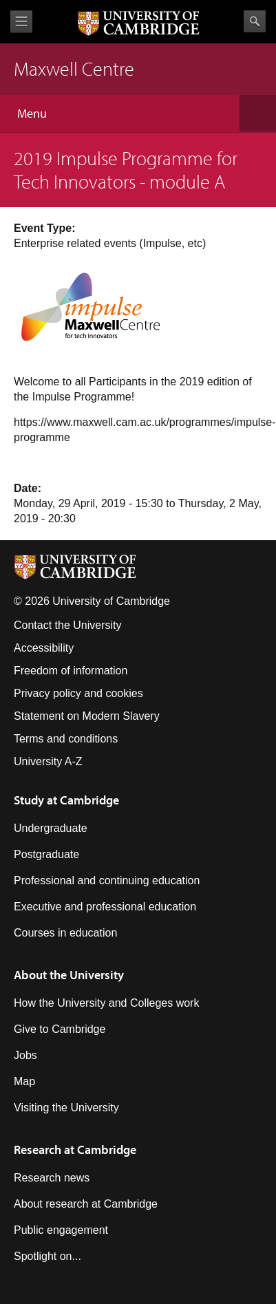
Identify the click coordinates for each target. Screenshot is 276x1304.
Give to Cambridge (59, 1029)
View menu (21, 21)
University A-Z (48, 761)
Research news (51, 1178)
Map (24, 1081)
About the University (69, 975)
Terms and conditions (66, 739)
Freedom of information (70, 670)
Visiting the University (66, 1107)
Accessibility (44, 648)
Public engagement (61, 1230)
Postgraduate (46, 854)
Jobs (25, 1055)
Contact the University (68, 625)
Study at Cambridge (66, 800)
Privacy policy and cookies (78, 693)
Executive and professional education (105, 906)
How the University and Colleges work (106, 1003)
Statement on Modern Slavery (87, 716)
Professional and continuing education (107, 880)
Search (255, 21)
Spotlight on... (47, 1256)
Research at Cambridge (75, 1149)
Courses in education (65, 933)
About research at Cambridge (86, 1204)
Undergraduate (50, 828)
